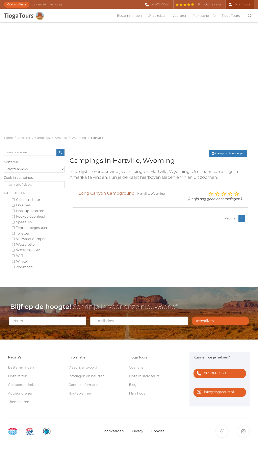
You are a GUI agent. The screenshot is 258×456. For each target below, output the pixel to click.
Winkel (20, 261)
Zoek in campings (18, 178)
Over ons (136, 367)
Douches (21, 205)
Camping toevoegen (228, 153)
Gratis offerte (16, 4)
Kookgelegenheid (28, 216)
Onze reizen (157, 16)
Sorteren (11, 162)
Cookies (157, 431)
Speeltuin (22, 222)
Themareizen (18, 402)
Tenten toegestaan (29, 228)
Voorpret (179, 16)
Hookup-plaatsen (28, 211)
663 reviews (212, 4)
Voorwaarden (113, 431)
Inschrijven (205, 321)
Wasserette (23, 244)
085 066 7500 (210, 373)
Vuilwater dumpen (29, 239)
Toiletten (21, 233)
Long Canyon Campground (107, 193)
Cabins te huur (26, 200)
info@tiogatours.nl (214, 392)
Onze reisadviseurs (144, 376)
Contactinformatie (83, 385)
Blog (132, 385)
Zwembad (22, 267)
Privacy (137, 431)
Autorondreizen (20, 393)
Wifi (17, 256)
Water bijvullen (26, 250)
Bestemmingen (129, 16)
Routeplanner (80, 393)
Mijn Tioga (137, 393)
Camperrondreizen (23, 385)
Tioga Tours (231, 16)
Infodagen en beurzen (87, 376)
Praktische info (204, 16)
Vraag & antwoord (83, 367)
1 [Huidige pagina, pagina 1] (241, 218)
